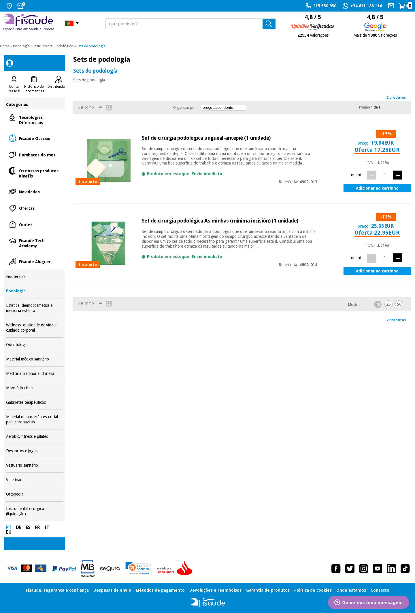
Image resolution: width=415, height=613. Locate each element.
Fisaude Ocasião (34, 138)
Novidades (34, 191)
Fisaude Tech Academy (34, 243)
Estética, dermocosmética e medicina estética (34, 308)
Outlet (34, 224)
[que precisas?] (190, 23)
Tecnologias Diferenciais (34, 119)
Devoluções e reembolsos (215, 590)
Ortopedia (34, 494)
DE (18, 527)
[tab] (14, 84)
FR (37, 527)
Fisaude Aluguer (34, 261)
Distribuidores (59, 87)
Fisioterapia (34, 277)
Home (5, 46)
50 (399, 304)
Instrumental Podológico (53, 46)
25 (388, 304)
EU (9, 532)
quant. (357, 175)
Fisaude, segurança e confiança (57, 590)
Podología (21, 46)
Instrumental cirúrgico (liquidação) (34, 511)
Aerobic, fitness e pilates (34, 436)
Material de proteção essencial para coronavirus (34, 419)
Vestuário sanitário (34, 465)
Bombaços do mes (34, 154)
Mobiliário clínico (34, 388)
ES (28, 527)
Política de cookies (313, 590)
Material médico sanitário (34, 359)
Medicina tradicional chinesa (34, 374)
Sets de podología (91, 46)
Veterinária (34, 480)
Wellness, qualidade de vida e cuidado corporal (34, 327)
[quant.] (385, 174)
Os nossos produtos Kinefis (34, 173)
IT (46, 527)
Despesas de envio (112, 590)
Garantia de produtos (268, 590)
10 (378, 304)
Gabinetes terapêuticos (34, 402)
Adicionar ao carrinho (377, 188)
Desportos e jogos (34, 451)
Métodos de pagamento (160, 590)
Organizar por (184, 108)
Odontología (34, 345)
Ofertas (34, 208)
